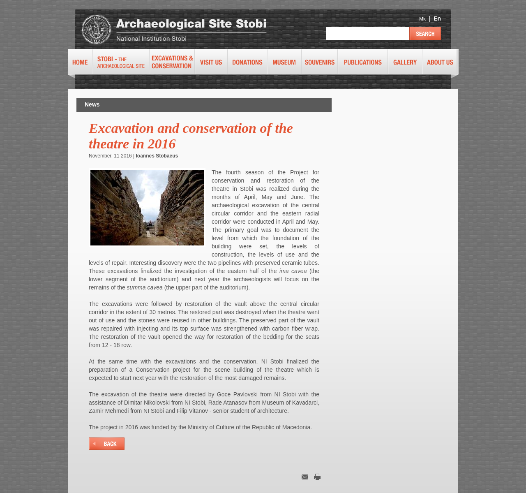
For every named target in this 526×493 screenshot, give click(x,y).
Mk (422, 19)
